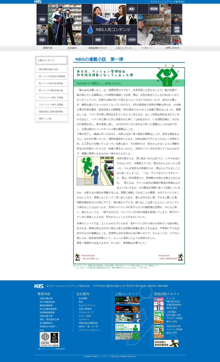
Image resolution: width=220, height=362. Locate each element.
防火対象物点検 (47, 302)
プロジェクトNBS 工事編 (51, 97)
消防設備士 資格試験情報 (51, 111)
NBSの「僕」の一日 (88, 326)
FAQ (42, 330)
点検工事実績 (85, 309)
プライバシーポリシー (89, 330)
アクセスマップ (86, 312)
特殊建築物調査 (47, 312)
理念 (81, 302)
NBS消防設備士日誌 (48, 69)
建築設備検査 (46, 305)
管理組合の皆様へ (48, 326)
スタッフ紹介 (85, 316)
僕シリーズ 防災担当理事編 (52, 76)
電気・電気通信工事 (49, 319)
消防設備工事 (46, 316)
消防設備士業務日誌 (88, 323)
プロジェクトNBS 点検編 (51, 104)
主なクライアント (87, 305)
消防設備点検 (46, 298)
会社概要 (83, 298)
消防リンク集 (45, 118)
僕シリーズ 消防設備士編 (51, 90)
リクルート (84, 319)
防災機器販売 (46, 323)
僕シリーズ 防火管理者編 (51, 83)
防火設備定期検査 (48, 309)
